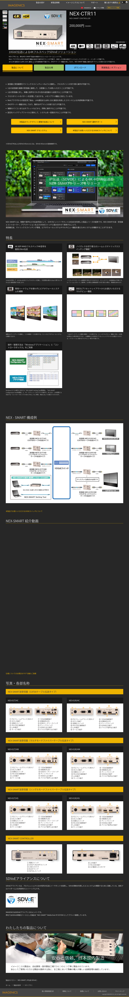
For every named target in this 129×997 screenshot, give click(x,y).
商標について (84, 991)
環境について (66, 991)
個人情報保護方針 (48, 991)
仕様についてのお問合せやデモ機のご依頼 (21, 673)
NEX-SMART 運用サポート (92, 122)
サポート (94, 5)
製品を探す (40, 5)
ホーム (8, 985)
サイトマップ (119, 991)
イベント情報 (100, 2)
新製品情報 (55, 5)
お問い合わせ (102, 991)
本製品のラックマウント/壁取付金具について (36, 122)
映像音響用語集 (120, 42)
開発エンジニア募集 (113, 2)
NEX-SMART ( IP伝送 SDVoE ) (27, 980)
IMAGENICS (87, 2)
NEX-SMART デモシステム (37, 130)
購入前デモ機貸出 (111, 5)
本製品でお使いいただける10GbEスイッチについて (92, 130)
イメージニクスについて (75, 5)
